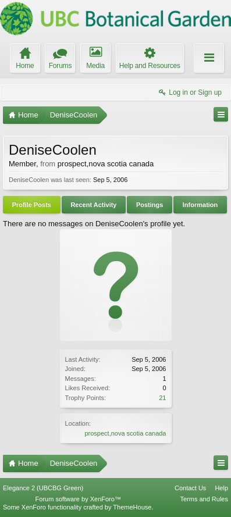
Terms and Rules (204, 498)
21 (162, 397)
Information (200, 204)
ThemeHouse (132, 507)
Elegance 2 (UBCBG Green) (43, 487)
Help (221, 487)
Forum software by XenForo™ (78, 498)
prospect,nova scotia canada (125, 433)
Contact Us (190, 487)
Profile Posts (31, 204)
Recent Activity (93, 204)
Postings (149, 204)
